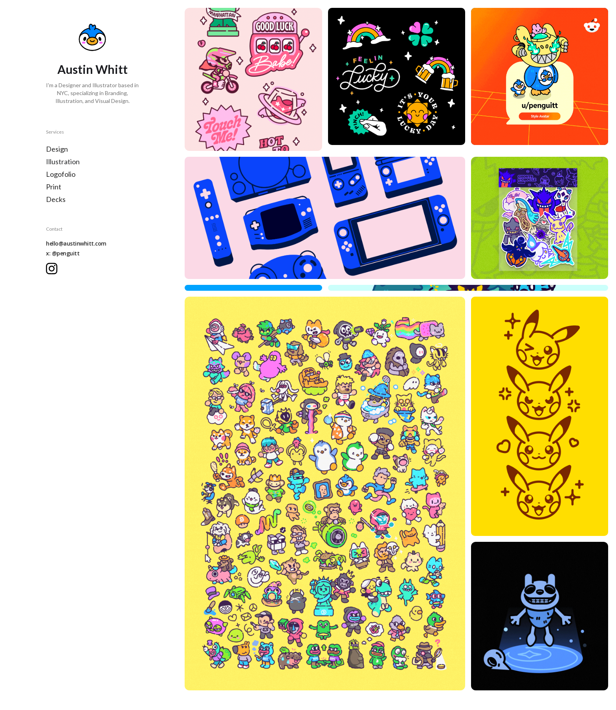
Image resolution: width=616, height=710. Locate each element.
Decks (56, 199)
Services (55, 132)
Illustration (63, 161)
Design (57, 149)
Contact (54, 229)
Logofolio (60, 174)
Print (53, 186)
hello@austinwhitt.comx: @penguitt (76, 248)
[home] (92, 37)
